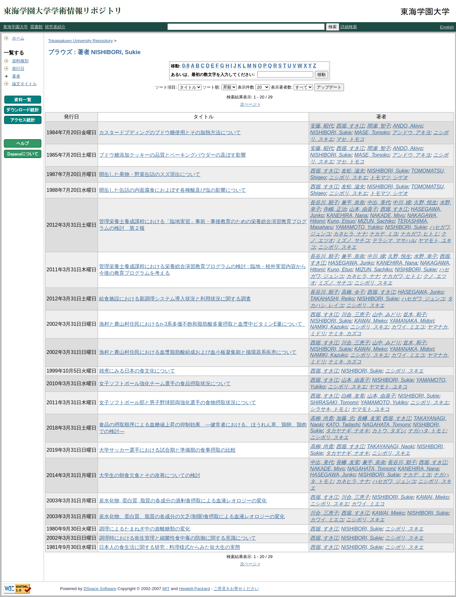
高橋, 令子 (352, 292)
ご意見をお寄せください (236, 588)
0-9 (185, 65)
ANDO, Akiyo (407, 126)
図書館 (36, 26)
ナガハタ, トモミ (427, 430)
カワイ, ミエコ (407, 327)
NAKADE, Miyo (387, 215)
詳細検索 (348, 26)
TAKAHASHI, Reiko (332, 298)
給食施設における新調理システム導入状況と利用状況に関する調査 (175, 298)
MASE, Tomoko (372, 132)
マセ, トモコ (350, 139)
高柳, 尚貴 (321, 418)
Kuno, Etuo (339, 269)
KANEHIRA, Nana (347, 215)
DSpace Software (100, 588)
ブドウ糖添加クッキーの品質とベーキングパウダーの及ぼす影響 (172, 155)
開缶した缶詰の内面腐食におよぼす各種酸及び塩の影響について (172, 190)
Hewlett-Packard (194, 588)
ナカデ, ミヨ (383, 233)
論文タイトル (24, 83)
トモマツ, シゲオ (389, 177)
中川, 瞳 (402, 202)
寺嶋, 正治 (334, 209)
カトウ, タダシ (388, 430)
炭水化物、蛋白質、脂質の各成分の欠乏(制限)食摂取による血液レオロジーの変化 (192, 516)
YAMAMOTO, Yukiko (358, 227)
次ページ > (250, 104)
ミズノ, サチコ (352, 240)
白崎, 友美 (352, 396)
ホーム (18, 38)
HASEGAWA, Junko (350, 263)
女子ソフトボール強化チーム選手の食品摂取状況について (165, 383)
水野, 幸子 (425, 256)
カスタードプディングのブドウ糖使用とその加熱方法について (170, 132)
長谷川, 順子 (324, 202)
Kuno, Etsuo (341, 221)
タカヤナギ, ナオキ (347, 430)
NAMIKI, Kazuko (328, 327)
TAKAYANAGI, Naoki (390, 446)
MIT (166, 588)
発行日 (18, 68)
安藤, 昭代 (321, 126)
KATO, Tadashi (342, 424)
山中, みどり (386, 314)
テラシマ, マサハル (393, 240)
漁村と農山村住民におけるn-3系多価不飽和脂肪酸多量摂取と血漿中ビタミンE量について (202, 324)
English (447, 27)
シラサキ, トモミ (329, 409)
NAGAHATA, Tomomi (386, 424)
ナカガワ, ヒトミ (419, 233)
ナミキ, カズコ (344, 333)
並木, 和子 (414, 314)
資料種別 (20, 61)
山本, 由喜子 (363, 209)
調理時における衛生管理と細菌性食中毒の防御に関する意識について (177, 538)
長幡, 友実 (368, 418)
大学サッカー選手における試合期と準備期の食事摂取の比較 (167, 450)
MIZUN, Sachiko (376, 221)
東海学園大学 (15, 26)
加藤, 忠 (345, 418)
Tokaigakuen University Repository (80, 40)
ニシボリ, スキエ (348, 177)
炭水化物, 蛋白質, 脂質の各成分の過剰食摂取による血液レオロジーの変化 (183, 500)
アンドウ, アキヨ (411, 132)
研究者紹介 (55, 26)
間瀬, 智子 (378, 126)
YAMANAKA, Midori (412, 321)
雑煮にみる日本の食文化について (137, 371)
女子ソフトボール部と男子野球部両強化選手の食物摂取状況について (177, 402)
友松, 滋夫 (352, 170)
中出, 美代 (378, 202)
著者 (16, 76)
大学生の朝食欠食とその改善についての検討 (149, 475)
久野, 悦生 (425, 202)
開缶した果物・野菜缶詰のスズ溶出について (149, 174)
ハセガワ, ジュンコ (423, 298)
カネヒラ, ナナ (349, 233)
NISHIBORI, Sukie (331, 132)
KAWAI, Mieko (370, 321)
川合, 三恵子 (355, 314)
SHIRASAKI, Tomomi (334, 402)
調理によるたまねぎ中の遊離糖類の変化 (144, 528)
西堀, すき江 (350, 126)
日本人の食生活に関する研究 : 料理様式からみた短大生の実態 (169, 547)
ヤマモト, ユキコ (388, 386)
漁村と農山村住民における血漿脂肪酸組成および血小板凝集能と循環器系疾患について (198, 352)
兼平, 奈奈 (352, 202)
